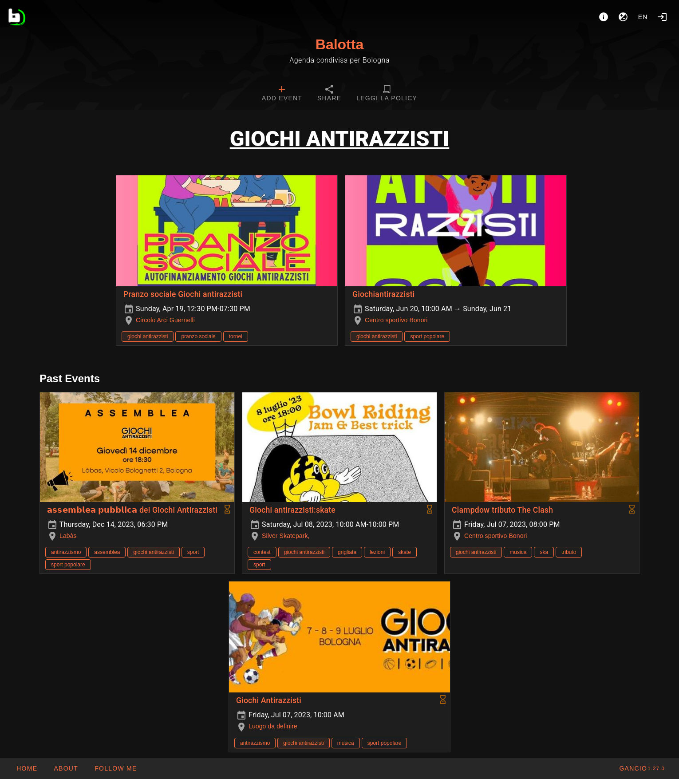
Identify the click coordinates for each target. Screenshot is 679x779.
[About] (603, 17)
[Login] (662, 17)
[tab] (282, 94)
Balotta (339, 44)
